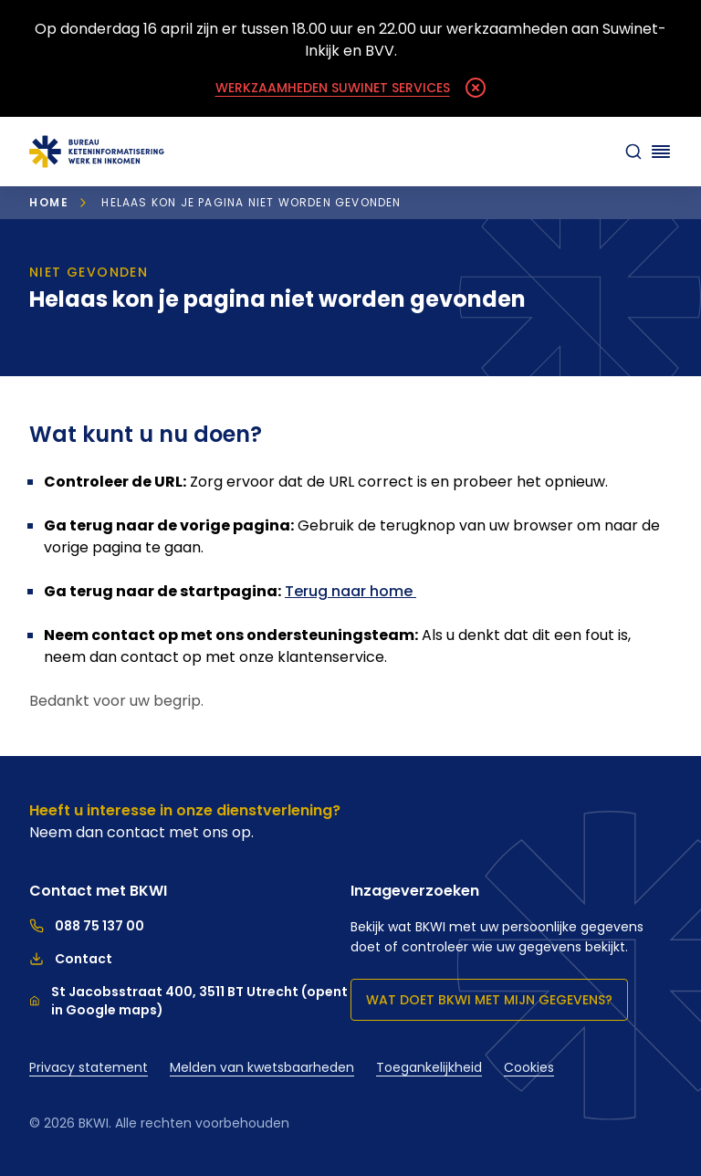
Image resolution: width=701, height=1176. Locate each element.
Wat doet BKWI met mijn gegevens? (489, 1000)
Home (48, 202)
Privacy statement (88, 1067)
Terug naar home (350, 591)
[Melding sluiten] (476, 88)
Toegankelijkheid (429, 1067)
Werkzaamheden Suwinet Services (332, 88)
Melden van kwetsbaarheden (262, 1067)
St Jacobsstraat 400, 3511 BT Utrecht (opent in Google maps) (188, 1000)
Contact (70, 959)
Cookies (529, 1067)
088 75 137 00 (86, 926)
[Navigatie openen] (661, 152)
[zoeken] (633, 151)
